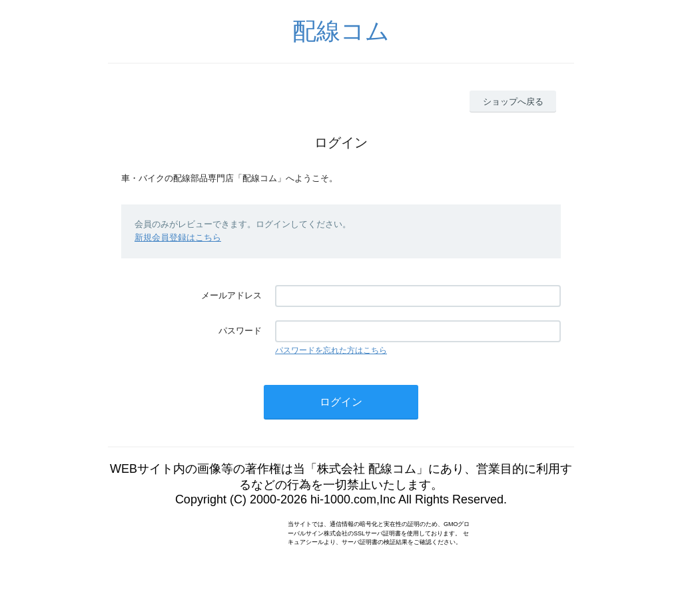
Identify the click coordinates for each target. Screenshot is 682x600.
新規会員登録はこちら (178, 237)
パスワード (240, 331)
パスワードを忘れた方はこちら (331, 350)
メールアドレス (231, 295)
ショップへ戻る (513, 102)
